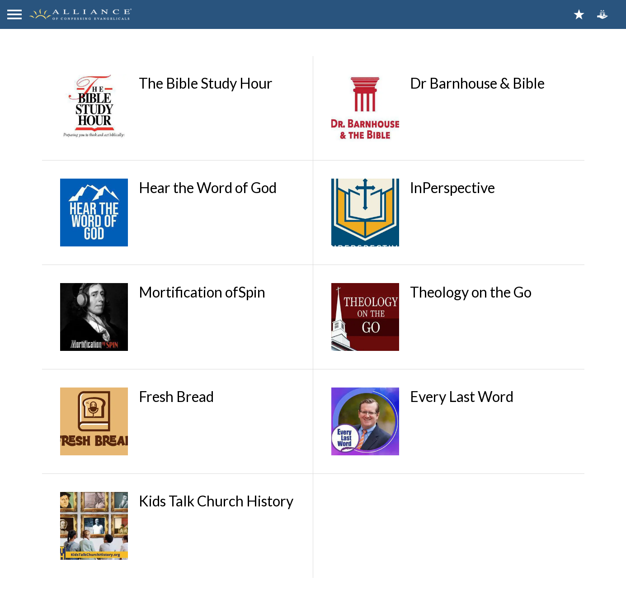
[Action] (602, 14)
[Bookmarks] (579, 14)
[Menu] (14, 14)
